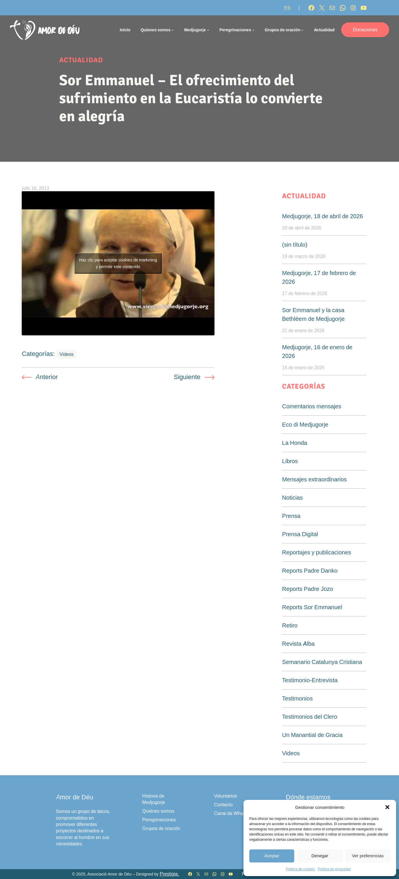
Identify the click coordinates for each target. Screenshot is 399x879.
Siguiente (187, 377)
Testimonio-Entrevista (309, 680)
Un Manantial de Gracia (312, 734)
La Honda (294, 442)
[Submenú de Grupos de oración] (302, 30)
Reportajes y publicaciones (316, 552)
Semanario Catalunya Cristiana (322, 661)
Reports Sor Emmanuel (312, 607)
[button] (387, 807)
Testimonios (297, 698)
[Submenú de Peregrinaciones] (253, 30)
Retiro (289, 625)
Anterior (47, 377)
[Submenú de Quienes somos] (172, 30)
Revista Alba (298, 643)
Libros (290, 461)
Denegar (319, 855)
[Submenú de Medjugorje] (208, 30)
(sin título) (294, 244)
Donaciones (365, 29)
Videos (66, 354)
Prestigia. (169, 873)
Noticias (292, 497)
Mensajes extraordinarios (314, 479)
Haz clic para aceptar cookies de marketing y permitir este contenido (118, 263)
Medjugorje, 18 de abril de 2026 (322, 216)
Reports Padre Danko (309, 570)
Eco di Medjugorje (305, 424)
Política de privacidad (334, 869)
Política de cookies (300, 869)
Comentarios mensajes (311, 406)
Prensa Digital (300, 534)
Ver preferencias (368, 855)
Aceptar (271, 855)
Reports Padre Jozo (307, 588)
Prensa (291, 515)
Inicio (125, 29)
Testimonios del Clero (309, 716)
